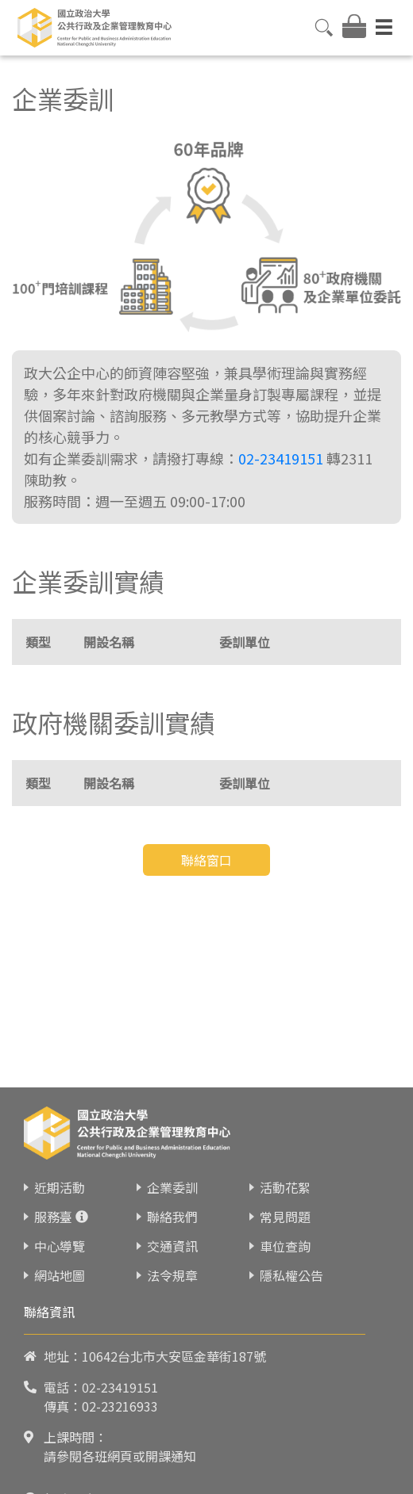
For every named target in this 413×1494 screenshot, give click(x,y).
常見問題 (285, 1305)
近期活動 (59, 1276)
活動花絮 (285, 1276)
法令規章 (172, 1364)
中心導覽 (59, 1334)
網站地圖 (59, 1364)
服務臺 (53, 1305)
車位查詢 (285, 1334)
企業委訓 (172, 1276)
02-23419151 (280, 458)
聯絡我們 (172, 1305)
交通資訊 (172, 1334)
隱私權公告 (291, 1364)
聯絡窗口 (206, 859)
